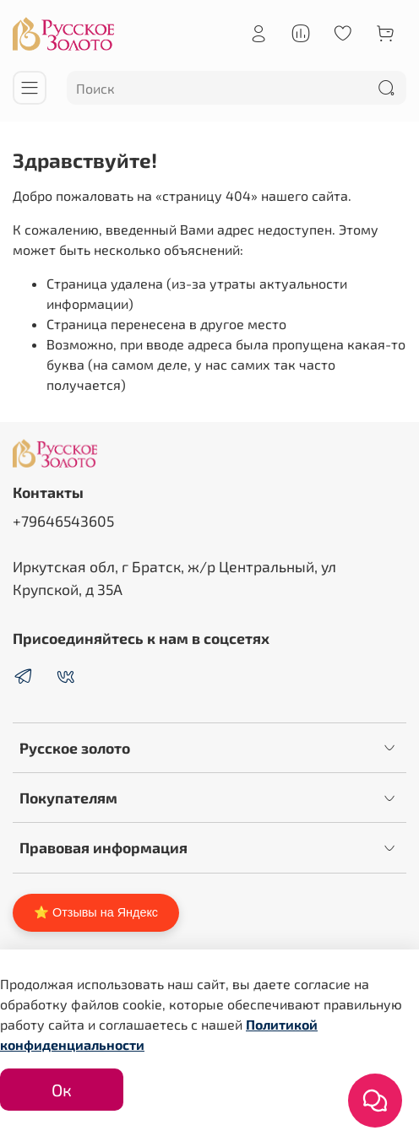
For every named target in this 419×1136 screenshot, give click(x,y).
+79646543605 (63, 520)
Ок (62, 1089)
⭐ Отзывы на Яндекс (96, 912)
